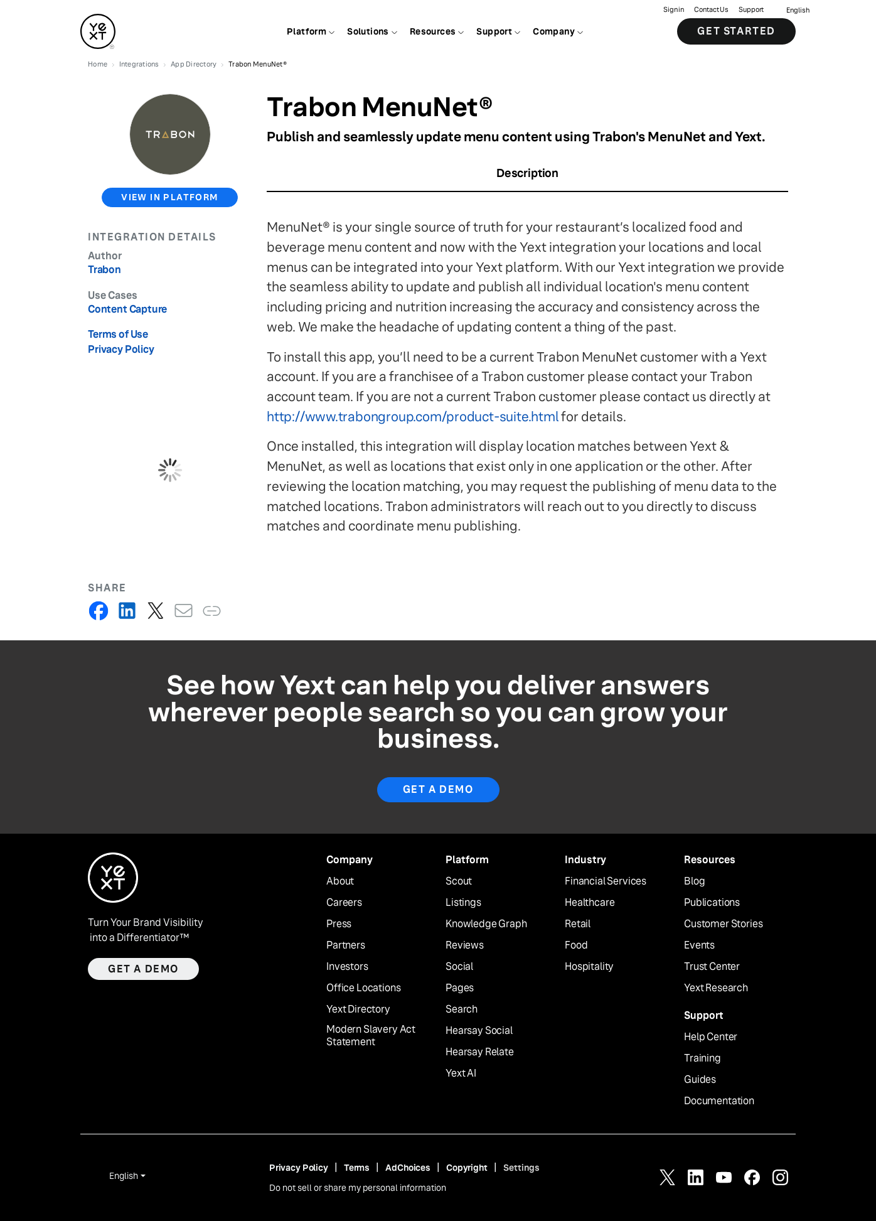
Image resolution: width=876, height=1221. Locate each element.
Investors (347, 966)
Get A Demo (438, 789)
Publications (712, 902)
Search (462, 1009)
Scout (459, 881)
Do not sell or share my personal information (357, 1187)
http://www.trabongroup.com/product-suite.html (412, 416)
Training (702, 1058)
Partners (345, 945)
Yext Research (716, 988)
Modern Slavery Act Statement (370, 1036)
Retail (577, 924)
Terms (357, 1167)
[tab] (527, 177)
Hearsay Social (479, 1031)
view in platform (169, 197)
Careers (344, 902)
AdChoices (407, 1167)
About (340, 881)
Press (338, 924)
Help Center (710, 1037)
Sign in (673, 9)
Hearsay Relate (480, 1052)
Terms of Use (118, 334)
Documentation (719, 1101)
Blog (694, 881)
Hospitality (589, 966)
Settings (521, 1167)
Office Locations (363, 988)
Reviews (465, 945)
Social (459, 966)
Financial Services (605, 881)
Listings (463, 902)
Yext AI (461, 1073)
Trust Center (712, 966)
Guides (700, 1079)
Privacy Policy (121, 349)
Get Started (736, 31)
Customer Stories (723, 924)
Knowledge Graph (486, 924)
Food (576, 945)
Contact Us (711, 9)
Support (751, 9)
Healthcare (589, 902)
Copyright (467, 1167)
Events (699, 945)
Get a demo (143, 969)
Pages (460, 988)
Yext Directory (358, 1009)
